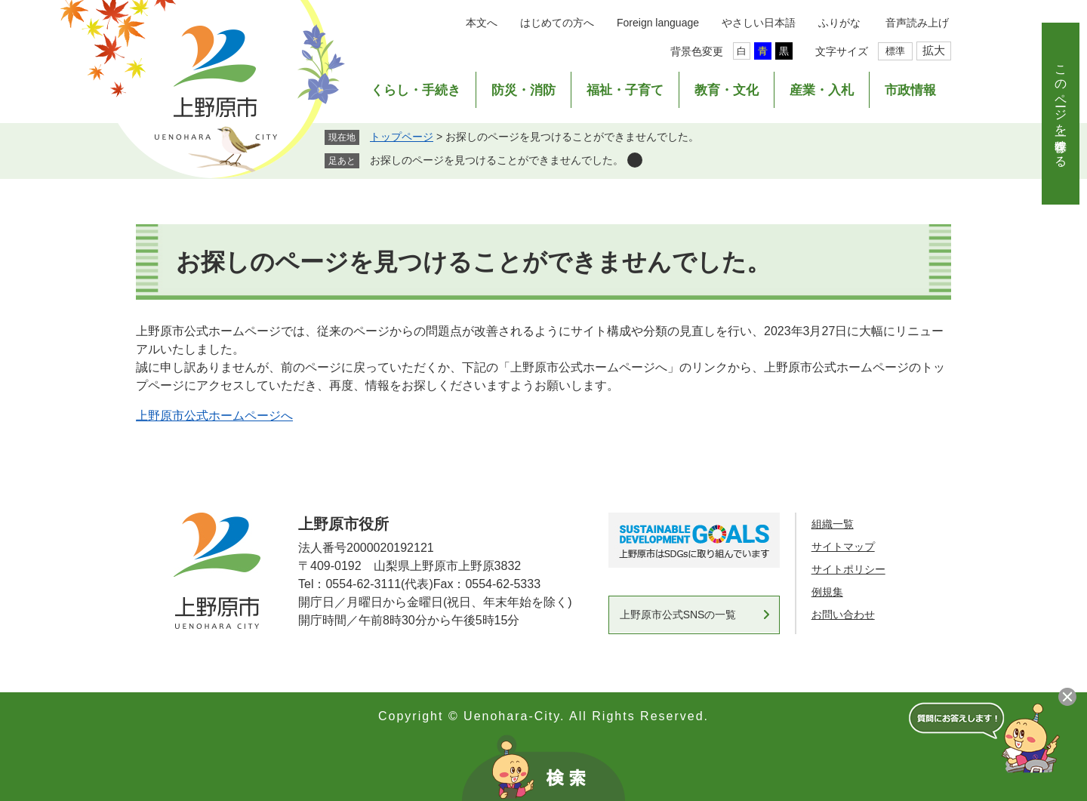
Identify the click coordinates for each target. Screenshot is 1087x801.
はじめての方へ (557, 23)
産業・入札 (822, 90)
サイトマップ (843, 547)
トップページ (401, 137)
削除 (634, 160)
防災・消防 (523, 90)
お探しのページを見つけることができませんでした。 (497, 160)
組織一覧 (832, 524)
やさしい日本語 (759, 23)
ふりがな (839, 23)
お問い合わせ (843, 614)
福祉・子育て (625, 90)
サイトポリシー (848, 569)
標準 (895, 51)
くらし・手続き (415, 90)
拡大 (933, 50)
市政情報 (910, 90)
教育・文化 (726, 90)
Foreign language (658, 23)
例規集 (827, 592)
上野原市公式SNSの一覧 (678, 614)
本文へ (481, 23)
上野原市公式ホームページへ (214, 415)
